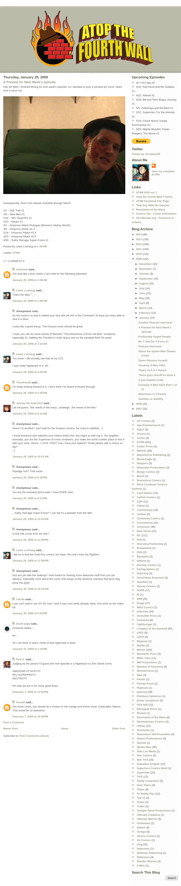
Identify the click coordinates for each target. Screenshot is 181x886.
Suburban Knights (148, 763)
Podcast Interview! (150, 346)
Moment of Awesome (150, 666)
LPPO (140, 636)
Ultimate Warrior (147, 818)
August (144, 283)
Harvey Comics (146, 586)
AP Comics (144, 420)
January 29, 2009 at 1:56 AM (29, 280)
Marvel (141, 649)
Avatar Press (145, 446)
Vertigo (141, 831)
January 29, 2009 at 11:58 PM (30, 560)
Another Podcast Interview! (155, 322)
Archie (141, 438)
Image (141, 603)
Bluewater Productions (151, 467)
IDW (139, 598)
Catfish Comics (146, 497)
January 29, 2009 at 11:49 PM (30, 539)
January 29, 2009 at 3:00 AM (29, 372)
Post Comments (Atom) (34, 735)
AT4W (16, 252)
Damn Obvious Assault (152, 360)
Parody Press (145, 683)
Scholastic (143, 730)
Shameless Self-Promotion (153, 734)
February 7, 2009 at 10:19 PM (30, 716)
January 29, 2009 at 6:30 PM (29, 477)
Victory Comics (146, 836)
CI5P (140, 501)
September (146, 278)
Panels (141, 679)
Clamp (141, 505)
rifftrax (141, 725)
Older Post (118, 728)
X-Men (141, 865)
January (144, 317)
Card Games (145, 493)
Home (64, 728)
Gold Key (142, 573)
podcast (142, 691)
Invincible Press (147, 615)
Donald (20, 702)
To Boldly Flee (146, 793)
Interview (142, 611)
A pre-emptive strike (151, 380)
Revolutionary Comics (151, 721)
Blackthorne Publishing (151, 454)
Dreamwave (144, 547)
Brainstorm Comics (149, 480)
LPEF (140, 632)
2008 (139, 403)
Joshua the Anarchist (29, 403)
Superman (143, 772)
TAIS (140, 776)
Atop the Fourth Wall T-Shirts (154, 196)
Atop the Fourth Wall (10, 6)
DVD (139, 552)
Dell (139, 539)
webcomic (143, 848)
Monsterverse (145, 670)
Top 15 (141, 797)
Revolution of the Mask (150, 209)
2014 (139, 234)
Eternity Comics (147, 565)
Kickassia (143, 620)
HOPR (141, 590)
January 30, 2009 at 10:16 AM (30, 588)
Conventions (145, 522)
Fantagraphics (146, 569)
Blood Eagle (144, 459)
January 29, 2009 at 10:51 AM (30, 456)
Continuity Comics (148, 518)
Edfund (141, 560)
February (145, 312)
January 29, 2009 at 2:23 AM (29, 343)
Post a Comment (13, 722)
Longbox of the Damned (152, 628)
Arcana (141, 433)
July (142, 288)
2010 (139, 253)
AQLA (140, 429)
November (146, 268)
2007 (139, 408)
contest (141, 514)
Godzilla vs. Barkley (150, 398)
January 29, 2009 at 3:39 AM (29, 392)
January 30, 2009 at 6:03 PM (29, 613)
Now (139, 675)
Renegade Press (147, 709)
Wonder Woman (147, 861)
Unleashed (143, 823)
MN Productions (147, 662)
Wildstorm (143, 857)
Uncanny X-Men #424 (151, 365)
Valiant (141, 827)
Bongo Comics (146, 471)
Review (141, 713)
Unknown (22, 269)
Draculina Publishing (150, 543)
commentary (145, 509)
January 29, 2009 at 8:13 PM (29, 498)
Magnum (142, 641)
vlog (139, 844)
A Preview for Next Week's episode (29, 82)
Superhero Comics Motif (152, 768)
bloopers (142, 463)
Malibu (141, 645)
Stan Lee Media (146, 751)
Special (141, 742)
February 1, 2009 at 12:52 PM (30, 691)
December (146, 263)
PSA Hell (142, 704)
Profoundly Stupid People (154, 336)
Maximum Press (147, 653)
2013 (139, 239)
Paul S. (20, 659)
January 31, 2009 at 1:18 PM (29, 648)
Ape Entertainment (148, 425)
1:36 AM (42, 246)
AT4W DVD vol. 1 (146, 192)
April (142, 303)
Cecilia (20, 599)
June (142, 293)
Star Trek (142, 759)
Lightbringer (145, 624)
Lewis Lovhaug (25, 290)
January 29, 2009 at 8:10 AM (29, 413)
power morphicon (148, 700)
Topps (141, 802)
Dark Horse (144, 531)
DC (139, 535)
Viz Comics (144, 840)
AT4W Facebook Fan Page (152, 201)
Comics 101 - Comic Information (156, 213)
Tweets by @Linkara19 (146, 154)
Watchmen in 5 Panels (152, 394)
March (143, 307)
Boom (140, 476)
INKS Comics (145, 607)
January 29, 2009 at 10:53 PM (30, 519)
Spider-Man (144, 747)
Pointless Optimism (149, 696)
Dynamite (143, 556)
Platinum (142, 687)
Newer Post (10, 728)
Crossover (143, 526)
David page (23, 623)
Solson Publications (149, 738)
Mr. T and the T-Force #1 (153, 341)
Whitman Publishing (149, 852)
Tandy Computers (148, 780)
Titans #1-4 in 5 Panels (152, 370)
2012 (139, 244)
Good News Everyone (150, 577)
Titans (141, 789)
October (144, 273)
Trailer (141, 806)
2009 (139, 258)
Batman (142, 450)
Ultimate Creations (148, 814)
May (142, 298)
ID (138, 594)
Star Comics (144, 755)
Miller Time (144, 658)
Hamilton (142, 581)
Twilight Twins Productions (154, 810)
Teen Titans (144, 785)
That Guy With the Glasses (153, 205)
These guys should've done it (156, 375)
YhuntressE (23, 382)
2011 (139, 249)
